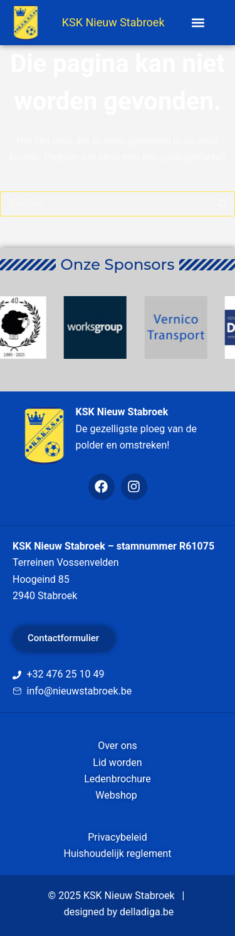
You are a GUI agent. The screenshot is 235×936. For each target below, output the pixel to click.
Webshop (117, 795)
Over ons (117, 746)
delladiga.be (147, 912)
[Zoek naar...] (105, 203)
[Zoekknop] (222, 203)
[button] (198, 23)
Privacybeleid (117, 837)
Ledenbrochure (117, 779)
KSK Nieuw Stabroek (113, 22)
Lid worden (117, 762)
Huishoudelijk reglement (117, 853)
